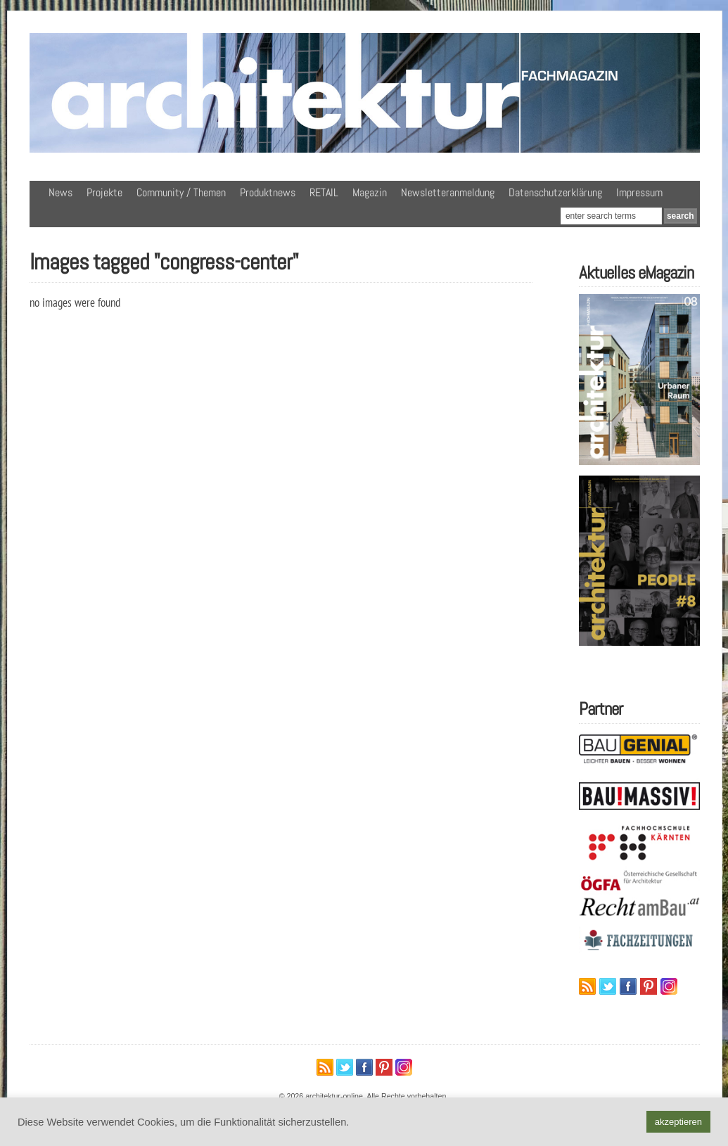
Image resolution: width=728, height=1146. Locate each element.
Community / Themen (181, 192)
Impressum (639, 192)
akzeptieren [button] (678, 1121)
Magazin (369, 192)
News (60, 192)
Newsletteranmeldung (447, 192)
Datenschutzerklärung (555, 192)
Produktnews (267, 192)
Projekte (104, 192)
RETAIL (323, 192)
